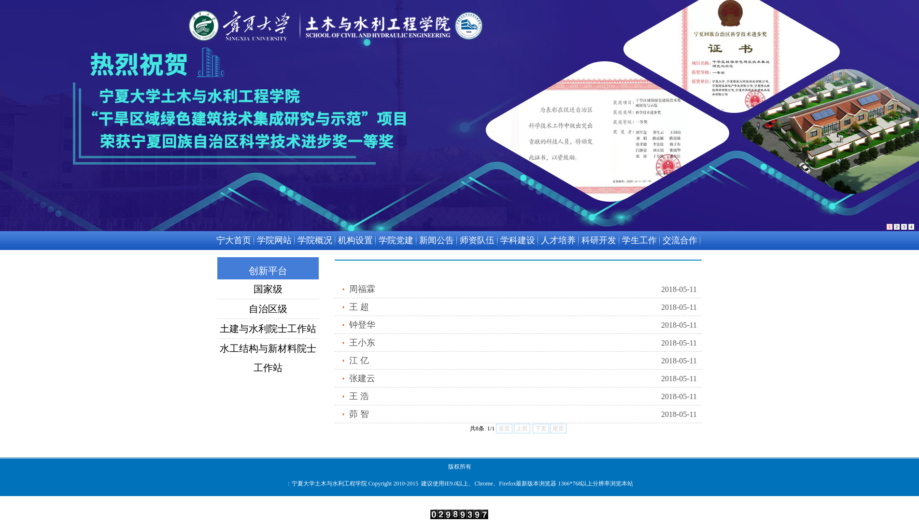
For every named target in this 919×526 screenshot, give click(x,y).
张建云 (362, 378)
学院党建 (396, 240)
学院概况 (314, 240)
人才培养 (558, 240)
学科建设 (517, 240)
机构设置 (355, 240)
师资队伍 (477, 240)
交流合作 (680, 240)
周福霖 (362, 289)
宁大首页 (233, 240)
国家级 (268, 289)
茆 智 (359, 414)
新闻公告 (436, 240)
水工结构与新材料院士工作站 (268, 350)
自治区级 (268, 309)
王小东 (362, 342)
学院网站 (274, 240)
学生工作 (639, 240)
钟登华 (362, 325)
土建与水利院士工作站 (268, 328)
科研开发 (598, 240)
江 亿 (359, 360)
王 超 (359, 307)
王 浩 (359, 396)
